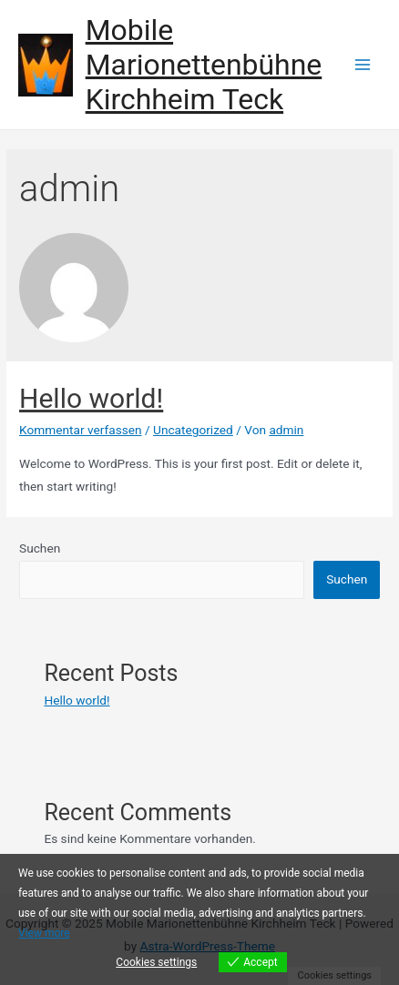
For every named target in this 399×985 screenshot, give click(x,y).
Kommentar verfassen (80, 429)
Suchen (39, 548)
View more (44, 933)
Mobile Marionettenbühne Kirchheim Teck (204, 65)
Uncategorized (193, 429)
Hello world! (91, 398)
